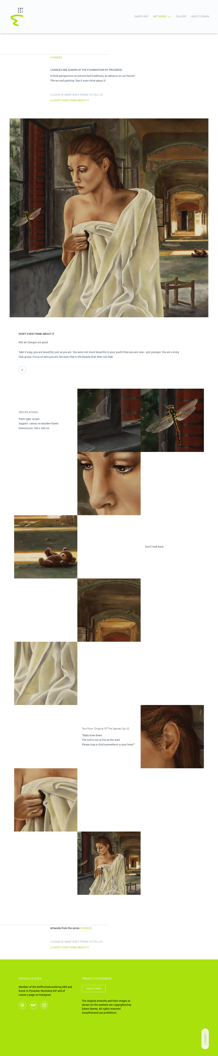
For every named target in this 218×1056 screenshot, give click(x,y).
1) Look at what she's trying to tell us (76, 94)
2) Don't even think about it (69, 100)
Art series (160, 16)
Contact (205, 1039)
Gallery (181, 16)
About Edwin (200, 16)
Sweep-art (141, 16)
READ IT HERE (93, 988)
